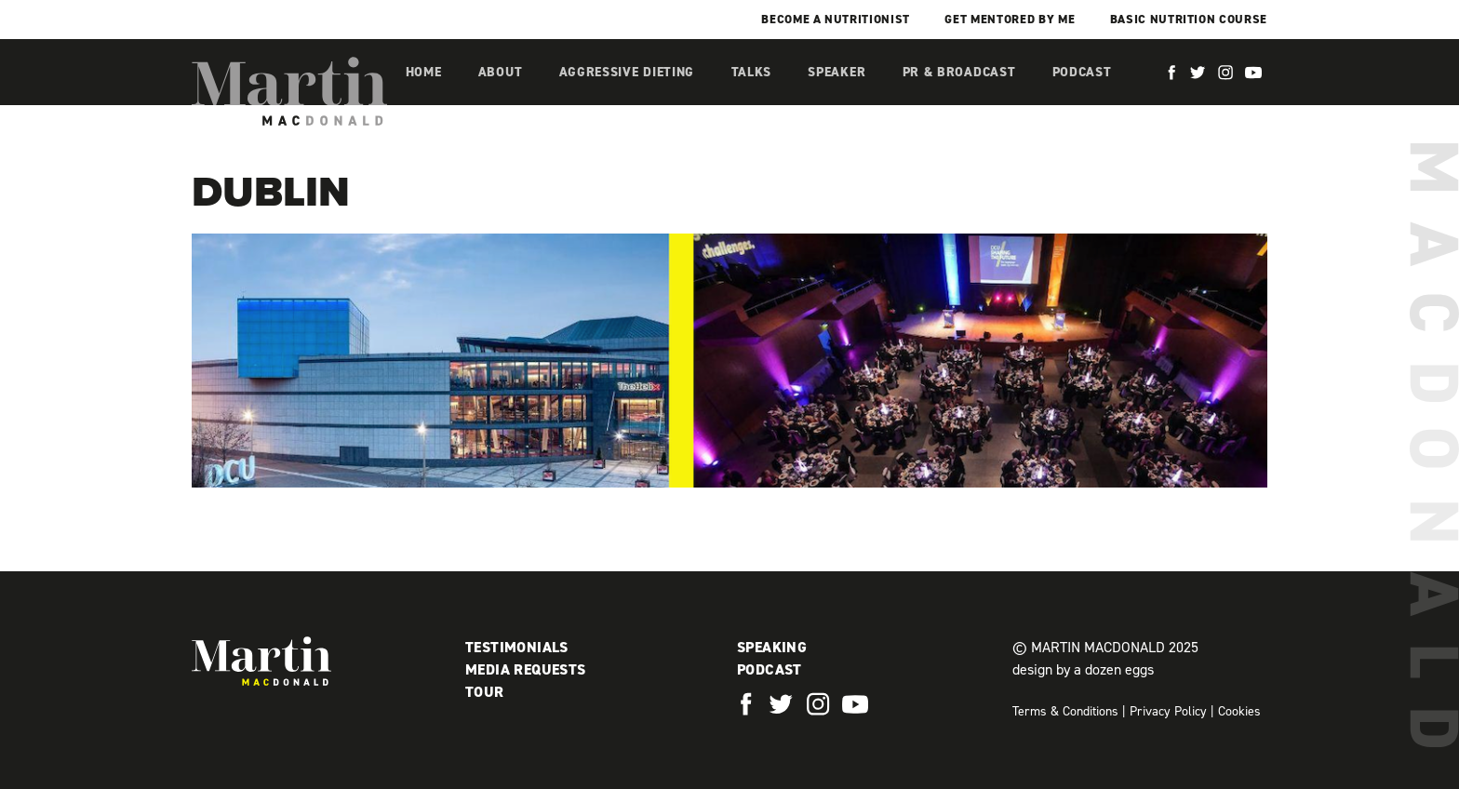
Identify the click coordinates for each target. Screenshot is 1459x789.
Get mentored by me (1009, 19)
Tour (484, 692)
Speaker (836, 72)
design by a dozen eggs (1083, 669)
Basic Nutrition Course (1188, 19)
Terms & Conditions (1065, 711)
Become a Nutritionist (835, 19)
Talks (751, 72)
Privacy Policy (1168, 711)
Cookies (1239, 711)
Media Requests (525, 669)
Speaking (772, 647)
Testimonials (517, 647)
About (500, 72)
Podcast (1082, 72)
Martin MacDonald (289, 91)
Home (424, 72)
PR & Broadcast (959, 72)
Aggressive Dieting (627, 72)
